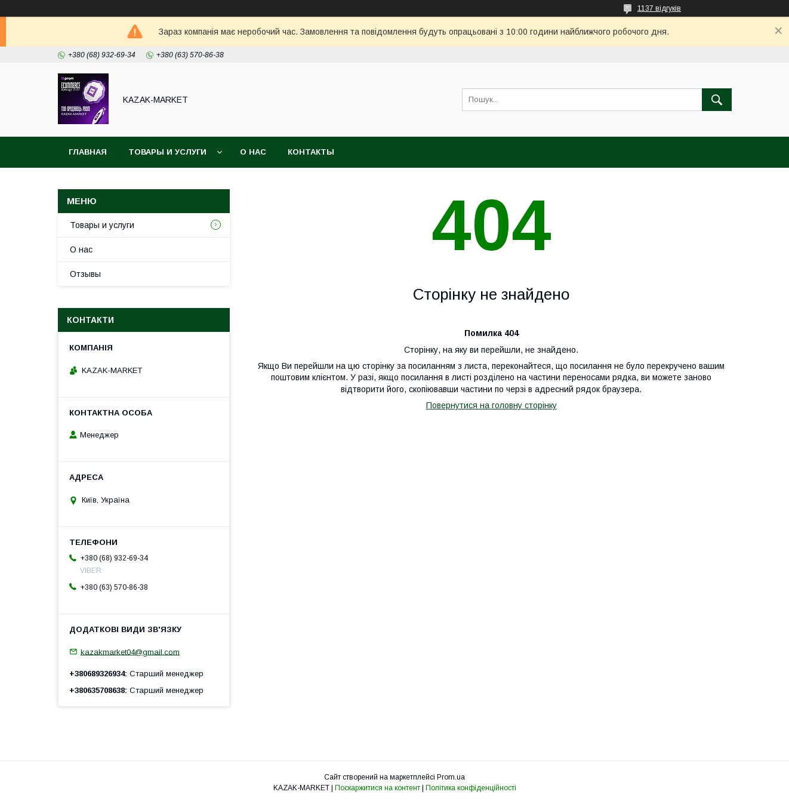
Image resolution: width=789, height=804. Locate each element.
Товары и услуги (167, 151)
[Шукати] (717, 99)
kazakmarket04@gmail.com (130, 651)
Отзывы (85, 274)
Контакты (311, 151)
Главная (88, 151)
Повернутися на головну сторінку (491, 405)
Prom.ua (451, 777)
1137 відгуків (659, 8)
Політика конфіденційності (471, 788)
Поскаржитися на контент (377, 788)
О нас (253, 151)
